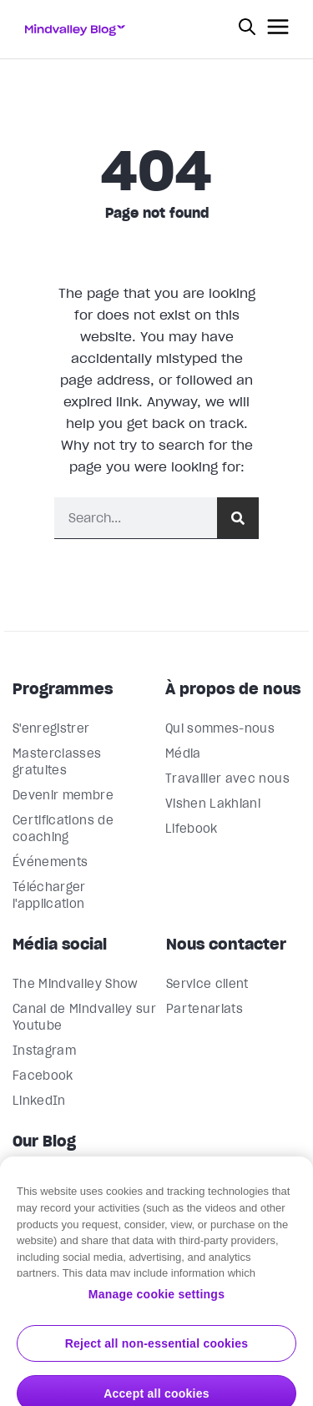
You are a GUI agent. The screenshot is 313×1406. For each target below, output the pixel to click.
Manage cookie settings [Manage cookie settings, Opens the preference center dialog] (156, 1311)
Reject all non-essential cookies (157, 1360)
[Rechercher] (238, 517)
